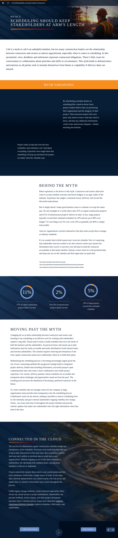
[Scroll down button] (59, 532)
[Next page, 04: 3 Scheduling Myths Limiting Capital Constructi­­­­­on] (113, 530)
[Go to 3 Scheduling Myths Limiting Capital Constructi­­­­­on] (29, 529)
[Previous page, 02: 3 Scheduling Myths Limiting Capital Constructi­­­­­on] (108, 530)
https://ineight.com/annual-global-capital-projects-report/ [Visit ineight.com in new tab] (53, 261)
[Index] (3, 3)
